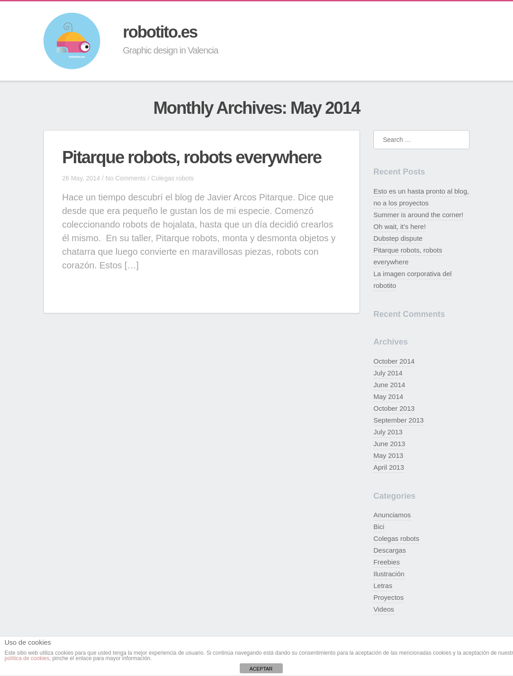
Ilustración (388, 574)
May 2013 (388, 455)
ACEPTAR (260, 668)
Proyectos (388, 597)
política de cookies (27, 658)
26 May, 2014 (81, 178)
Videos (383, 609)
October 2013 (394, 408)
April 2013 (388, 467)
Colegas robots (172, 178)
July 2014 (387, 373)
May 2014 (388, 396)
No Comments (125, 178)
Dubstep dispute (397, 238)
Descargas (389, 550)
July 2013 (387, 432)
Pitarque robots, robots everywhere (191, 157)
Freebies (386, 562)
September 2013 (398, 420)
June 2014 (389, 385)
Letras (382, 585)
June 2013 (389, 443)
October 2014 (394, 361)
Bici (378, 526)
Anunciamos (392, 515)
